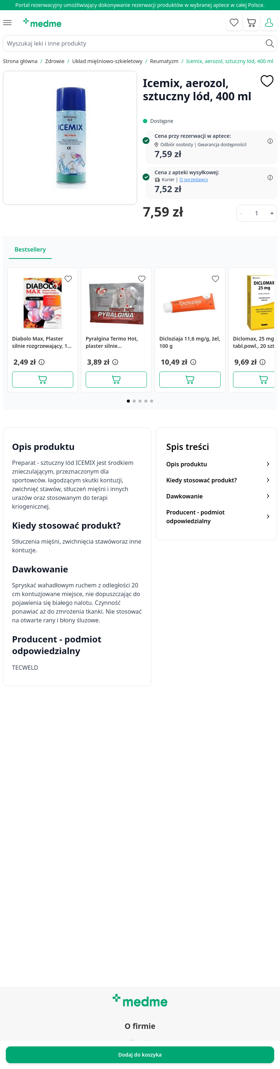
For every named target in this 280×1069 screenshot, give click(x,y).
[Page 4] (145, 401)
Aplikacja (139, 987)
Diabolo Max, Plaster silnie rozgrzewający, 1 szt (39, 342)
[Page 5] (151, 401)
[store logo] (42, 22)
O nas (140, 893)
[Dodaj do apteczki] (267, 81)
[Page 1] (128, 401)
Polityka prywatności (140, 1031)
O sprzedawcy (193, 179)
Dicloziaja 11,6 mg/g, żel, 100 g (189, 342)
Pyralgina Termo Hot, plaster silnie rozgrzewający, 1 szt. (112, 342)
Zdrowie (55, 61)
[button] (40, 362)
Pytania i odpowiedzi (140, 970)
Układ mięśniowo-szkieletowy (107, 61)
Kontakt (140, 859)
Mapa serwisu (140, 954)
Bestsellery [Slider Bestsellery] (30, 249)
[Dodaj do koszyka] (42, 380)
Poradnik (140, 937)
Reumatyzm (164, 61)
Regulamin (140, 876)
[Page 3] (140, 401)
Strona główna (20, 61)
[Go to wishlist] (234, 23)
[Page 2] (134, 401)
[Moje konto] (269, 23)
